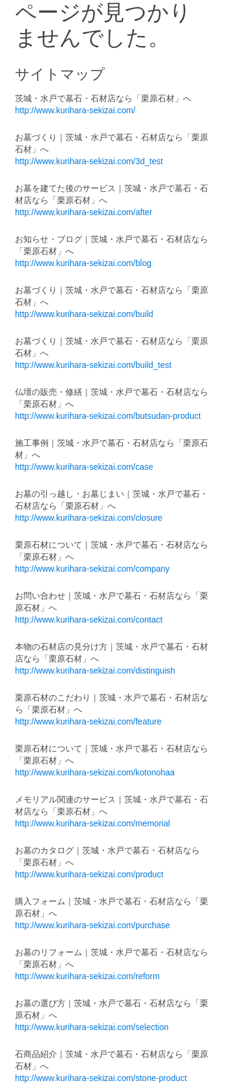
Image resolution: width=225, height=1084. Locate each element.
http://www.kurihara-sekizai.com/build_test (93, 365)
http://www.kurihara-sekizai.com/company (92, 568)
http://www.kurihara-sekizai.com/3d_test (89, 161)
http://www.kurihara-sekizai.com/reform (87, 976)
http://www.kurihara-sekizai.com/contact (89, 619)
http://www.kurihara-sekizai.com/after (83, 212)
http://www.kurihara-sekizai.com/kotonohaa (95, 772)
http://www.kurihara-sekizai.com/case (84, 467)
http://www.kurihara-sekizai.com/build (84, 314)
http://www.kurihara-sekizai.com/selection (92, 1027)
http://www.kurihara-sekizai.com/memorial (92, 823)
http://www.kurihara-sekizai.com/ (75, 110)
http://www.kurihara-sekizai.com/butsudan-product (108, 416)
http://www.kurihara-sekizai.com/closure (89, 518)
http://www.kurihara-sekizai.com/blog (83, 263)
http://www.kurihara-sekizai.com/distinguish (95, 670)
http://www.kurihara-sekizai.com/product (89, 874)
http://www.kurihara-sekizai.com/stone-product (101, 1078)
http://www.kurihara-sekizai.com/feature (88, 721)
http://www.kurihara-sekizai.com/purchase (92, 925)
